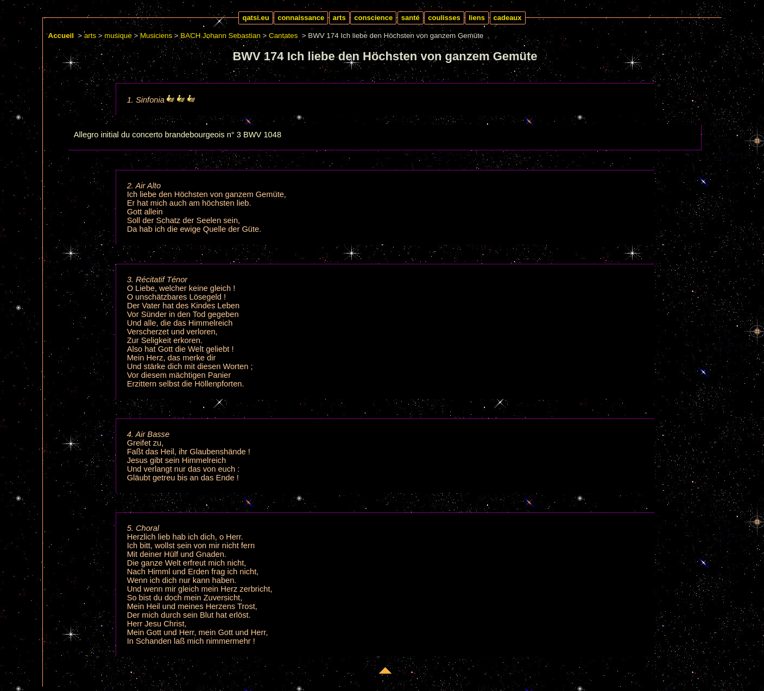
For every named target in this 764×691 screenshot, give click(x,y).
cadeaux (508, 18)
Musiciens (156, 35)
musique (117, 35)
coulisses (444, 18)
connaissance (300, 18)
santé (410, 18)
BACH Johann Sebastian (220, 35)
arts (339, 18)
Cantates (283, 35)
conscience (373, 18)
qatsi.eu (255, 18)
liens (477, 18)
